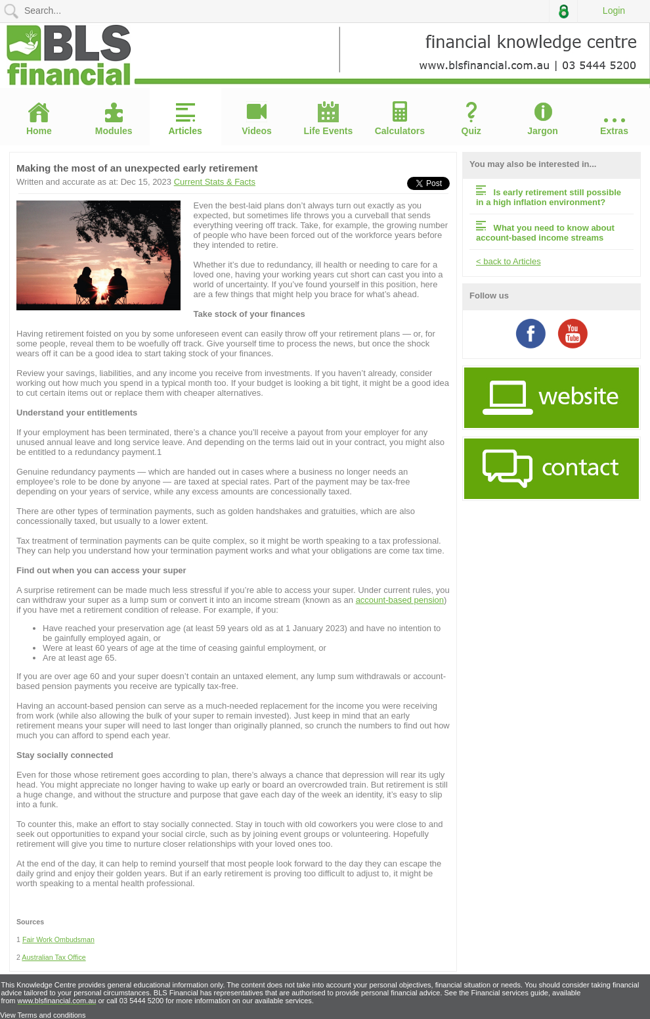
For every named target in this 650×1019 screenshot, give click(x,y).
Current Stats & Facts (214, 182)
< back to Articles (508, 261)
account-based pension (400, 600)
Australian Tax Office (53, 957)
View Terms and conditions (42, 1015)
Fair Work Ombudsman (58, 939)
